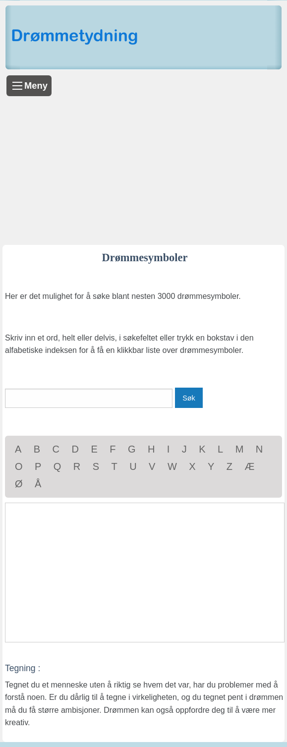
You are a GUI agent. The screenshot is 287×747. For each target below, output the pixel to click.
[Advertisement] (143, 170)
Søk (188, 398)
